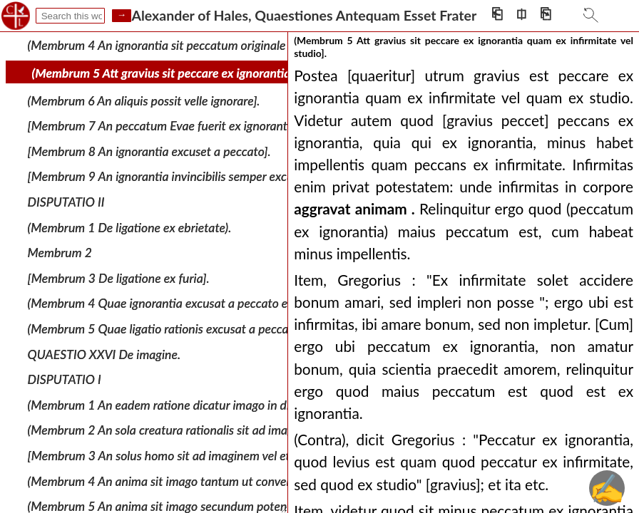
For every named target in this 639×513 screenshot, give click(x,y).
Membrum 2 (60, 252)
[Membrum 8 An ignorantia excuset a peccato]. (149, 151)
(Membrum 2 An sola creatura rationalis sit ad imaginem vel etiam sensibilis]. (226, 430)
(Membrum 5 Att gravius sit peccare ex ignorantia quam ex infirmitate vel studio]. (244, 73)
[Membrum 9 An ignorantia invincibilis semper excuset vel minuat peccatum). (227, 176)
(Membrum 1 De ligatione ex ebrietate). (130, 226)
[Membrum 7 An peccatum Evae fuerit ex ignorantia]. (165, 125)
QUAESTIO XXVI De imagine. (104, 353)
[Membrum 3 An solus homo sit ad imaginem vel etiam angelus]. (193, 455)
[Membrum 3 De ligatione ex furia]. (119, 278)
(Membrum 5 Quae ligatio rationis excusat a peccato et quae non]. (199, 328)
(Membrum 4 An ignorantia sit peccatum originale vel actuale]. (189, 45)
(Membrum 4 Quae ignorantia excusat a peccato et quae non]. (189, 303)
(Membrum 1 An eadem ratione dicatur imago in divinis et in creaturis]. (211, 405)
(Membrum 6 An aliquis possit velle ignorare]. (144, 100)
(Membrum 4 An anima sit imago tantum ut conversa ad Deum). (193, 480)
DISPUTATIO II (66, 202)
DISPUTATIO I (64, 379)
